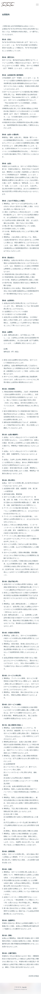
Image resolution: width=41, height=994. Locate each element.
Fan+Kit (24, 987)
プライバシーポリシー (12, 736)
